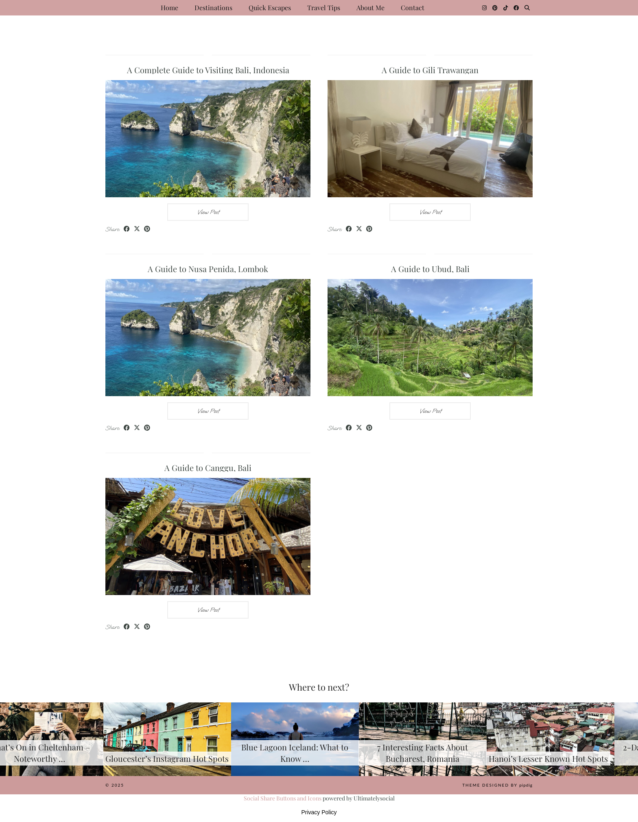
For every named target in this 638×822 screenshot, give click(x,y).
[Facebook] (516, 7)
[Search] (527, 7)
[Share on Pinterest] (147, 229)
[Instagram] (484, 7)
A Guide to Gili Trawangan (430, 69)
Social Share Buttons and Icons (282, 798)
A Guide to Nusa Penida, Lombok (208, 268)
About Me (370, 7)
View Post (208, 212)
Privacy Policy (318, 812)
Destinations (213, 7)
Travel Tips (323, 7)
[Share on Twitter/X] (137, 229)
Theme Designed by (497, 785)
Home (169, 7)
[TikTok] (505, 7)
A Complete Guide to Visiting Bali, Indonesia (208, 69)
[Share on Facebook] (127, 229)
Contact (412, 7)
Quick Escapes (270, 7)
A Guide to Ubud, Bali (430, 268)
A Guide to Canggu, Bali (207, 467)
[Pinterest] (495, 7)
